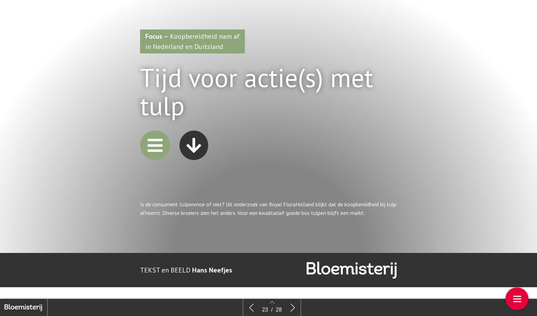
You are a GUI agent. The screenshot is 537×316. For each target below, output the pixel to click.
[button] (155, 145)
